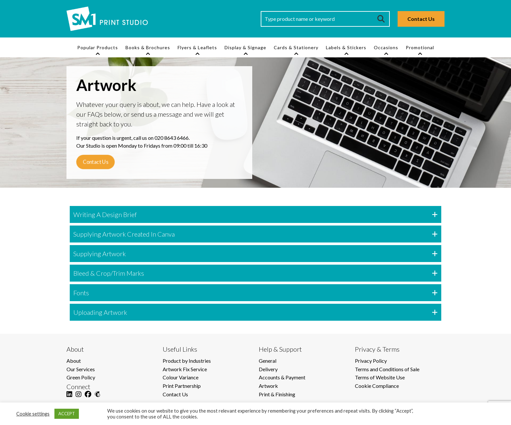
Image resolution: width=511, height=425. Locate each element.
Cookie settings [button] (33, 414)
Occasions (386, 47)
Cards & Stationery (296, 47)
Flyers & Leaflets (197, 47)
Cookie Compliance (377, 386)
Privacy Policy (371, 361)
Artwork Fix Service (185, 369)
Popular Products (97, 47)
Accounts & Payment (282, 377)
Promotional (420, 47)
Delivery (268, 369)
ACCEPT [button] (66, 413)
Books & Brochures (147, 47)
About (73, 361)
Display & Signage (245, 47)
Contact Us (421, 19)
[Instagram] (78, 398)
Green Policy (80, 377)
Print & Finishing (277, 394)
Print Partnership (182, 386)
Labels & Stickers (346, 47)
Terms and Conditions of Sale (387, 369)
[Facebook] (88, 398)
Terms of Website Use (380, 377)
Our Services (80, 369)
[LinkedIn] (69, 398)
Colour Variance (180, 377)
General (267, 361)
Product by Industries (187, 361)
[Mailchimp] (97, 398)
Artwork (268, 386)
